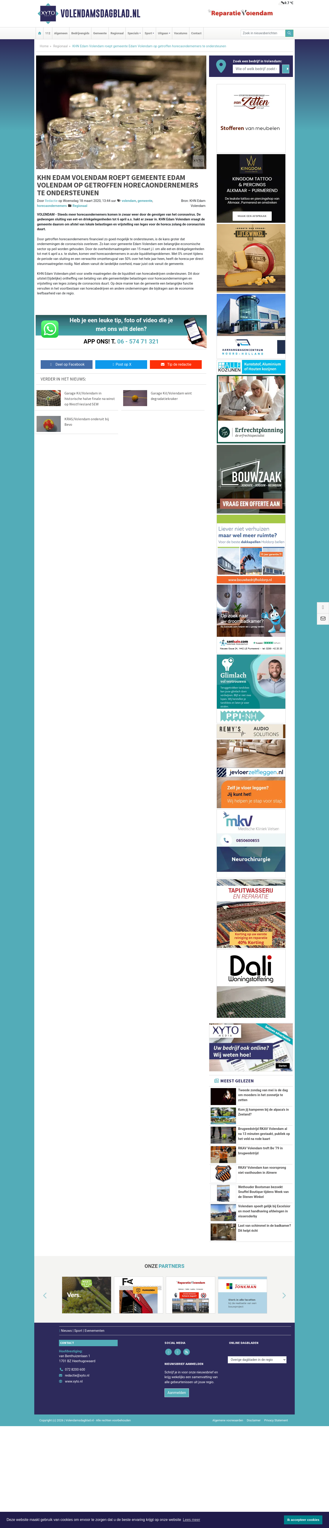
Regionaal (117, 33)
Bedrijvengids (80, 33)
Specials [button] (133, 33)
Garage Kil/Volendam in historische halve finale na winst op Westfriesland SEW (89, 398)
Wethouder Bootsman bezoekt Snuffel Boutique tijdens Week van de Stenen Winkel (263, 1230)
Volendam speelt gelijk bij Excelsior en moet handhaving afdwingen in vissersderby (264, 1272)
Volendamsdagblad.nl (100, 13)
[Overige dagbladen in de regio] (257, 1441)
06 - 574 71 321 (138, 341)
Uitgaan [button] (163, 33)
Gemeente (100, 33)
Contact (196, 33)
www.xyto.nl (73, 1463)
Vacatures (180, 33)
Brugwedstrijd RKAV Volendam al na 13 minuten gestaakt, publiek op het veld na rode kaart (264, 1134)
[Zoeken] (289, 33)
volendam (129, 201)
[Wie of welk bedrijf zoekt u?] (256, 69)
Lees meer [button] (191, 1520)
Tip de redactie (175, 364)
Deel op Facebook (67, 364)
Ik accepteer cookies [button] (303, 1520)
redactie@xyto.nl (77, 1457)
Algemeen (60, 33)
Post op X (121, 364)
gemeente (145, 201)
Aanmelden (176, 1474)
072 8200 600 (75, 1451)
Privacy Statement (276, 1501)
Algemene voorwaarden (227, 1501)
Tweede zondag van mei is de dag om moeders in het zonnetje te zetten (263, 1095)
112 (47, 33)
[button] (39, 1377)
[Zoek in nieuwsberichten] (263, 33)
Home (44, 46)
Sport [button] (148, 33)
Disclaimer (253, 1501)
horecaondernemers (52, 206)
